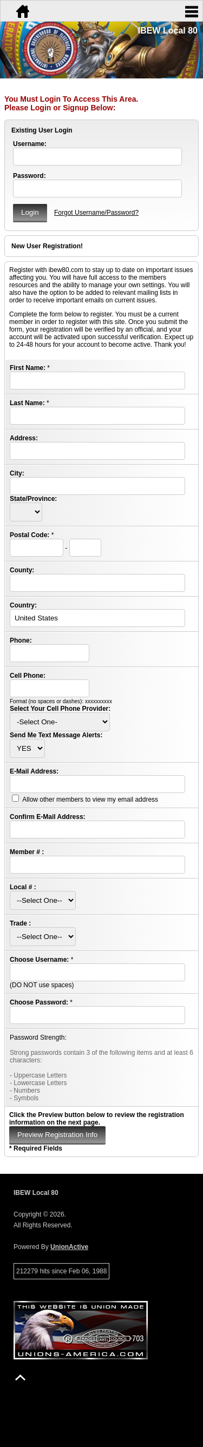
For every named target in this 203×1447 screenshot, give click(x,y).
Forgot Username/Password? (96, 212)
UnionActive (69, 1247)
